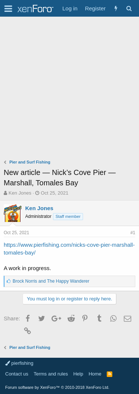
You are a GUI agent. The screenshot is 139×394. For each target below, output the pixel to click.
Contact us (16, 374)
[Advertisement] (69, 89)
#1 (132, 232)
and (51, 281)
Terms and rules (51, 374)
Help (78, 374)
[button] (8, 8)
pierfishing (19, 363)
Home (95, 374)
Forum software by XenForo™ (57, 387)
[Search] (128, 8)
